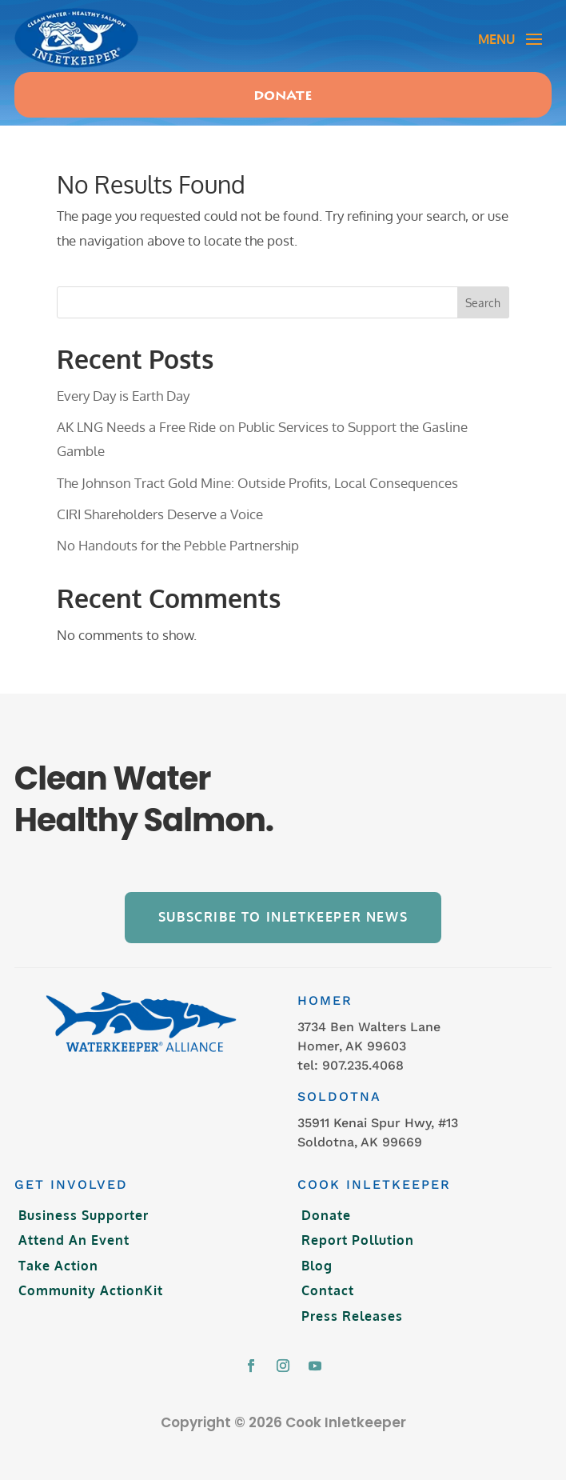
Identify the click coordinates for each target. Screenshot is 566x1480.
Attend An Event (74, 1240)
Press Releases (352, 1316)
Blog (317, 1266)
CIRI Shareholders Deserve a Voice (160, 514)
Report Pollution (357, 1240)
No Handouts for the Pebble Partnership (178, 545)
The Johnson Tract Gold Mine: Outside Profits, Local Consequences (257, 482)
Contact (327, 1290)
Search (482, 303)
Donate (283, 96)
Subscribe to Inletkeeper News (283, 917)
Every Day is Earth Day (123, 395)
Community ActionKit (90, 1290)
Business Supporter (83, 1215)
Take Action (58, 1266)
